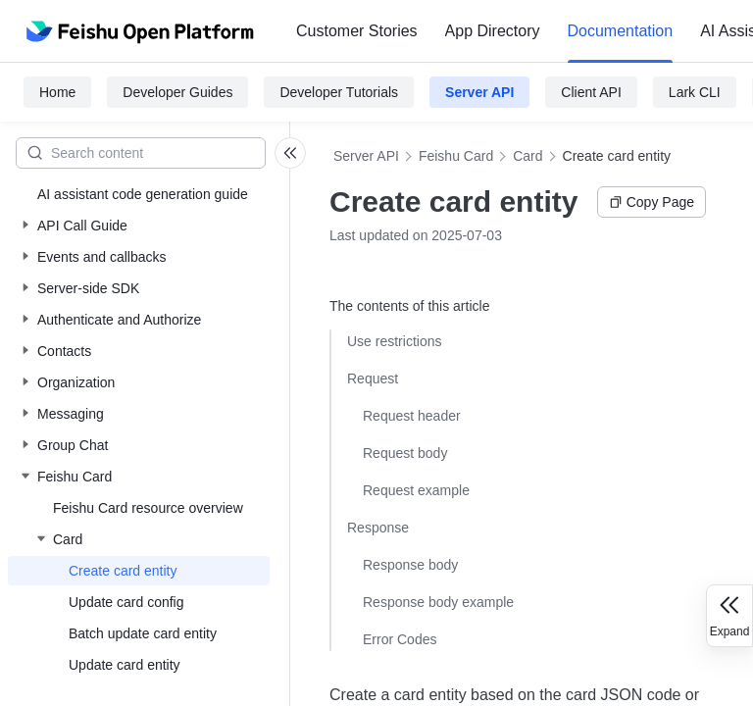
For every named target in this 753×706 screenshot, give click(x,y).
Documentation (621, 31)
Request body (405, 453)
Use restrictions (394, 341)
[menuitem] (356, 31)
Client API (591, 92)
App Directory (492, 31)
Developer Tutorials (338, 92)
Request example (416, 490)
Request (372, 378)
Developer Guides (177, 92)
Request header (412, 416)
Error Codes (399, 639)
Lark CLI (695, 92)
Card (527, 156)
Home (57, 92)
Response (378, 527)
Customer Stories (357, 31)
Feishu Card (456, 156)
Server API (479, 92)
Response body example (438, 602)
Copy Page (651, 202)
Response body (410, 565)
